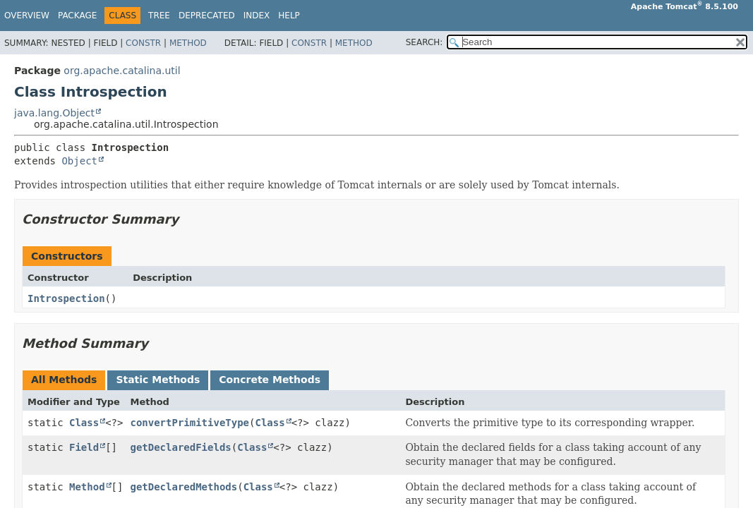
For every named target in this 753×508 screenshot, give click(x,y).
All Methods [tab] (64, 379)
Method (188, 43)
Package (77, 15)
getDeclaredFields (180, 447)
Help (289, 15)
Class (84, 422)
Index (256, 15)
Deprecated (207, 15)
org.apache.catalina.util (122, 70)
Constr (143, 43)
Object (79, 161)
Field (84, 447)
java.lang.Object (54, 113)
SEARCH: (424, 42)
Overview (26, 15)
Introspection (66, 298)
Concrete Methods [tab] (269, 379)
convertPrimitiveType (189, 422)
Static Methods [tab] (158, 379)
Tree (159, 15)
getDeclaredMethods (183, 486)
